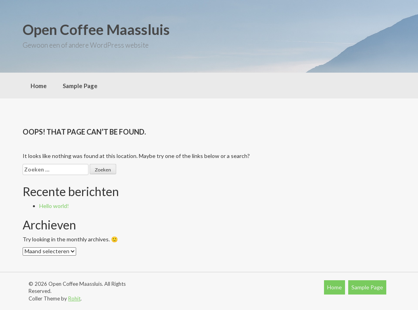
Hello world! (54, 205)
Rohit (74, 298)
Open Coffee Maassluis (96, 29)
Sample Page (80, 85)
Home (39, 85)
